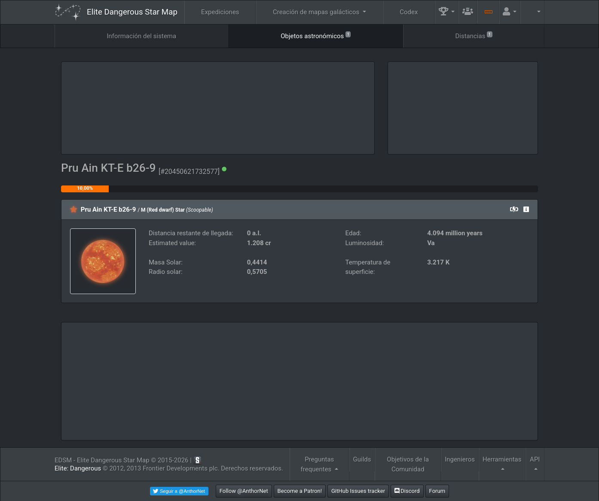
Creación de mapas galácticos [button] (317, 12)
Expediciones (220, 12)
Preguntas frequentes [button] (317, 464)
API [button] (535, 459)
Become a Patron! (300, 491)
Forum (437, 491)
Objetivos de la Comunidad (408, 464)
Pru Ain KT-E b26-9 (108, 209)
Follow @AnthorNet (244, 491)
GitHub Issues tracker (358, 491)
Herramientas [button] (502, 459)
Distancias (473, 35)
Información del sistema (142, 36)
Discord (407, 491)
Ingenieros (460, 459)
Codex (409, 12)
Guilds (362, 459)
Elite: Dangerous (78, 468)
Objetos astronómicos (316, 35)
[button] (447, 12)
